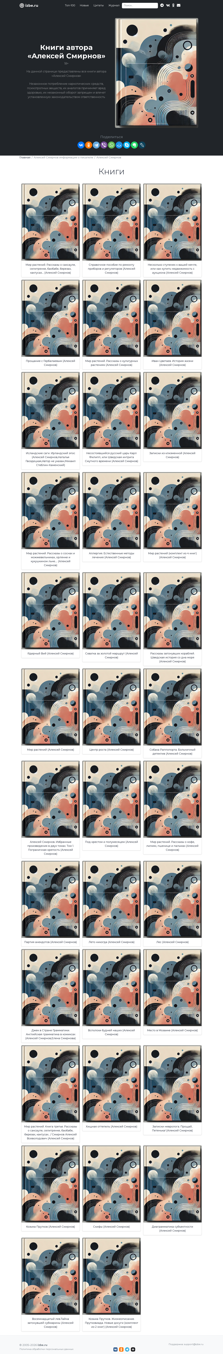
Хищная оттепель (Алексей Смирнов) (111, 1126)
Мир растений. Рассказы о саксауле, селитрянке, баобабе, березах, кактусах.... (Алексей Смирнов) (51, 268)
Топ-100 (70, 5)
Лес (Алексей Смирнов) (172, 942)
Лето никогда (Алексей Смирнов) (112, 942)
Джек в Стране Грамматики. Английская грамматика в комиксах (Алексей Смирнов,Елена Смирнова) (50, 1034)
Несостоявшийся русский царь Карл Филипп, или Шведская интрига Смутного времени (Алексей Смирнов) (111, 457)
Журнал (114, 5)
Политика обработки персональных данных (46, 1349)
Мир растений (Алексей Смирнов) (50, 749)
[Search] (140, 5)
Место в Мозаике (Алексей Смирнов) (172, 1030)
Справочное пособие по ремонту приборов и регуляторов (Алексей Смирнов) (111, 268)
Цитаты (98, 5)
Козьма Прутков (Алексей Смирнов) (50, 1226)
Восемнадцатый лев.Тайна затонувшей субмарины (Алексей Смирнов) (51, 1322)
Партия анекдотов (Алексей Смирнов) (50, 942)
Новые (84, 5)
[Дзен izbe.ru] (133, 1349)
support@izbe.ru (194, 1344)
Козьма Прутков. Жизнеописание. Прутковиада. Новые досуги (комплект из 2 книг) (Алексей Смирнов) (111, 1322)
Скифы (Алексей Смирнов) (111, 1226)
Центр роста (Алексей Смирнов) (111, 749)
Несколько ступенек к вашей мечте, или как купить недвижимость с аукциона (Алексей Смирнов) (172, 268)
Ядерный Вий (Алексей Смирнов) (51, 653)
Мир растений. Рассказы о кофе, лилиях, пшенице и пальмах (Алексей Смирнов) (172, 845)
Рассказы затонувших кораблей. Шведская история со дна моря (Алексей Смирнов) (172, 657)
